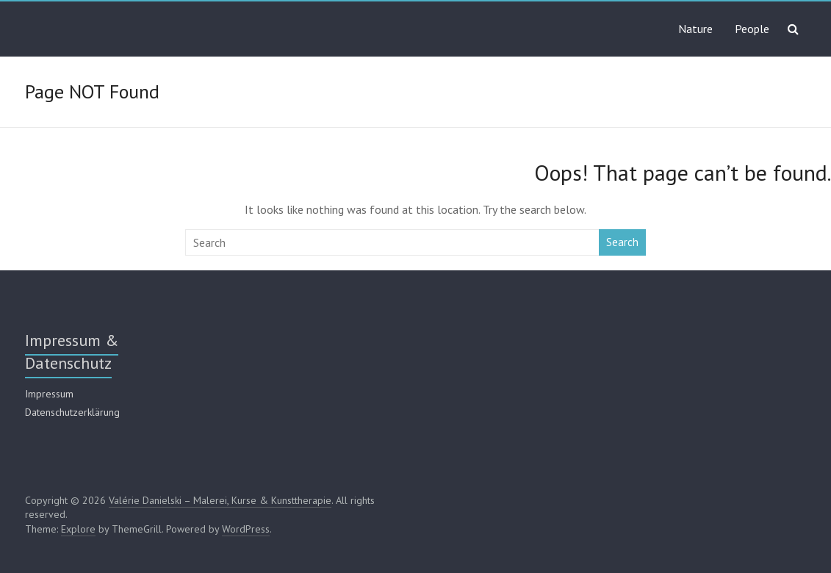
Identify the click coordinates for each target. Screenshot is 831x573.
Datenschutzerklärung (72, 412)
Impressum (49, 393)
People (752, 28)
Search (622, 242)
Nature (695, 28)
